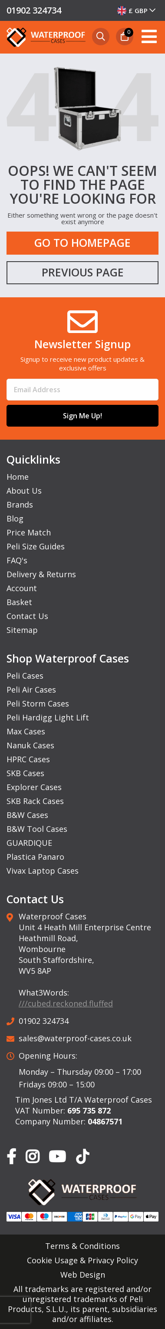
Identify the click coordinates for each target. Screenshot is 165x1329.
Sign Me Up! (82, 416)
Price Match (29, 532)
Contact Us (27, 616)
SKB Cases (25, 773)
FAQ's (17, 560)
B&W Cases (27, 815)
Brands (20, 504)
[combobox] (137, 10)
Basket (19, 602)
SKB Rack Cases (35, 801)
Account (22, 588)
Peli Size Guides (36, 546)
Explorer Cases (34, 787)
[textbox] (137, 10)
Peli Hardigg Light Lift (48, 717)
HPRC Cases (28, 759)
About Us (24, 490)
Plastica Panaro (35, 856)
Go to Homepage (82, 242)
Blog (15, 518)
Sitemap (22, 630)
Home (18, 476)
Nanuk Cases (30, 745)
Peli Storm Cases (38, 703)
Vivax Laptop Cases (43, 870)
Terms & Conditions (82, 1246)
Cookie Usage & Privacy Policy (82, 1260)
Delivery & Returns (41, 574)
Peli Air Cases (31, 689)
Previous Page (83, 272)
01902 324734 (34, 10)
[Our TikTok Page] (82, 1158)
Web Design (82, 1274)
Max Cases (26, 731)
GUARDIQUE (29, 843)
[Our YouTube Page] (57, 1157)
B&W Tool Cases (37, 829)
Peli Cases (25, 675)
